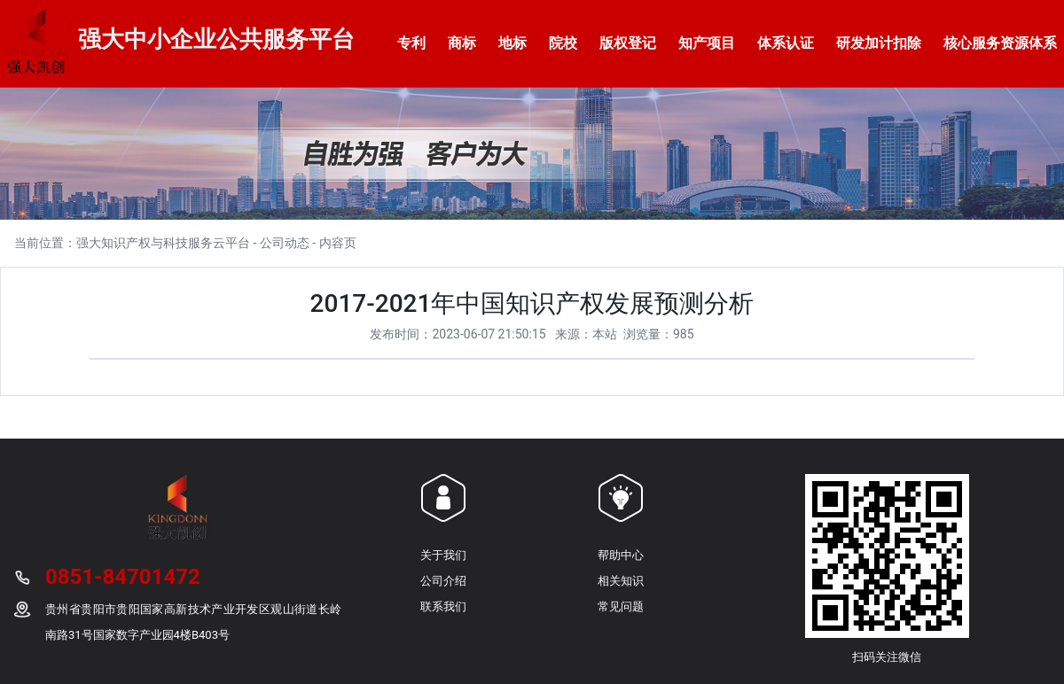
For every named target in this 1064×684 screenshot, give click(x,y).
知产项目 (706, 43)
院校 (563, 43)
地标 (512, 43)
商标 (462, 43)
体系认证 (785, 43)
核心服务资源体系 (1000, 43)
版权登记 (627, 43)
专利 (411, 43)
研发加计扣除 (878, 43)
